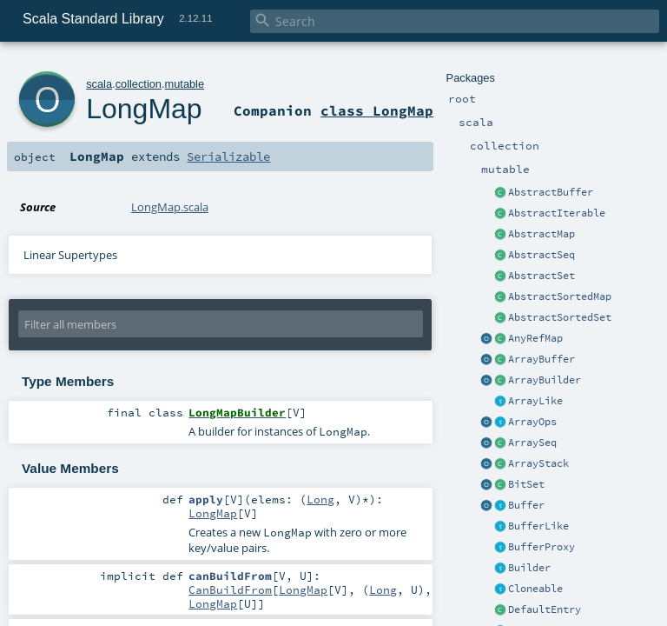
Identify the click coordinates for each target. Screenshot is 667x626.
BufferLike (538, 526)
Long (320, 499)
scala (99, 83)
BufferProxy (541, 547)
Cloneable (535, 589)
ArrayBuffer (541, 359)
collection (139, 83)
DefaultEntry (544, 609)
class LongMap (376, 110)
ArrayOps (532, 422)
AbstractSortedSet (559, 317)
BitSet (526, 484)
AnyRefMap (535, 338)
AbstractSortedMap (559, 296)
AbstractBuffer (550, 192)
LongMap (143, 108)
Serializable (228, 156)
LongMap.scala (169, 207)
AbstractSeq (541, 255)
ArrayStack (538, 463)
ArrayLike (535, 401)
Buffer (526, 505)
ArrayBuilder (544, 380)
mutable (185, 83)
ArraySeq (532, 442)
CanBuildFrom (230, 589)
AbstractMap (541, 234)
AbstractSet (541, 276)
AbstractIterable (556, 213)
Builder (529, 568)
